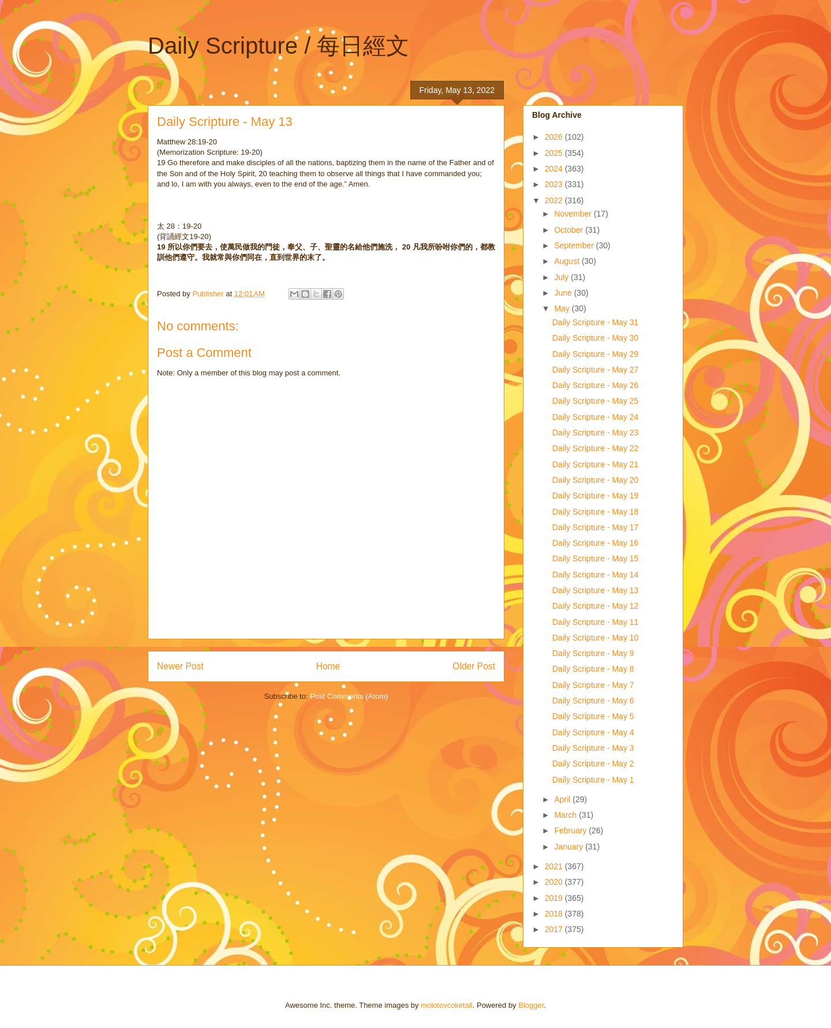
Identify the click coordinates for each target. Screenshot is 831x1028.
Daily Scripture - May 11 (595, 622)
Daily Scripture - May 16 (595, 542)
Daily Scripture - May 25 (595, 400)
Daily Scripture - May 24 (595, 417)
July (562, 277)
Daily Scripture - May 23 (595, 432)
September (575, 245)
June (564, 292)
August (567, 261)
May (562, 308)
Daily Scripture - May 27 (595, 369)
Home (328, 666)
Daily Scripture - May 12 (595, 605)
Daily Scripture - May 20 (595, 480)
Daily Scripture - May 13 (595, 590)
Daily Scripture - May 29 (595, 354)
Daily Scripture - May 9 (593, 653)
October (569, 229)
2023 (555, 184)
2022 (555, 200)
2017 (555, 929)
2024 (555, 168)
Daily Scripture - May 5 (593, 716)
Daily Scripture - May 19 (595, 495)
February (571, 830)
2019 (555, 898)
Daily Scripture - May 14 (595, 574)
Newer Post (180, 666)
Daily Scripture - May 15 (595, 558)
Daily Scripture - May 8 (593, 668)
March (566, 815)
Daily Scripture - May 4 (593, 732)
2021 (555, 866)
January (569, 846)
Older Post (473, 666)
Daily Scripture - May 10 (595, 637)
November (573, 213)
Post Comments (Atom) (349, 696)
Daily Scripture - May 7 (593, 685)
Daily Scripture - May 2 (593, 763)
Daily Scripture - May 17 (595, 527)
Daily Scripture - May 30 (595, 337)
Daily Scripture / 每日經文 (278, 45)
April (563, 799)
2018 (555, 913)
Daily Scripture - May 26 (595, 385)
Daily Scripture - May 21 (595, 464)
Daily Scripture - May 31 (595, 322)
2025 (555, 153)
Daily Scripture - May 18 (595, 511)
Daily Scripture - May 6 (593, 700)
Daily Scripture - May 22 (595, 448)
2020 (555, 882)
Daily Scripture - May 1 (593, 779)
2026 (555, 136)
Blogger (531, 1005)
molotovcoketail (447, 1005)
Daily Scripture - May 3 (593, 748)
